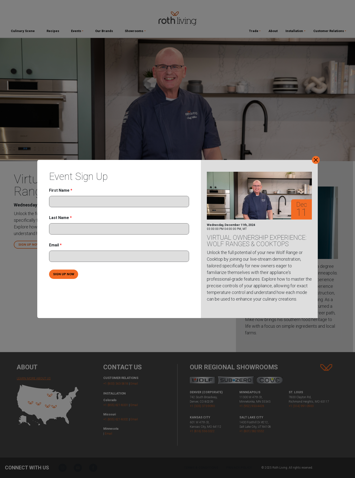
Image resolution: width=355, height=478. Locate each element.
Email (55, 245)
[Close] (316, 160)
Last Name (60, 217)
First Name (60, 190)
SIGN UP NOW (63, 274)
